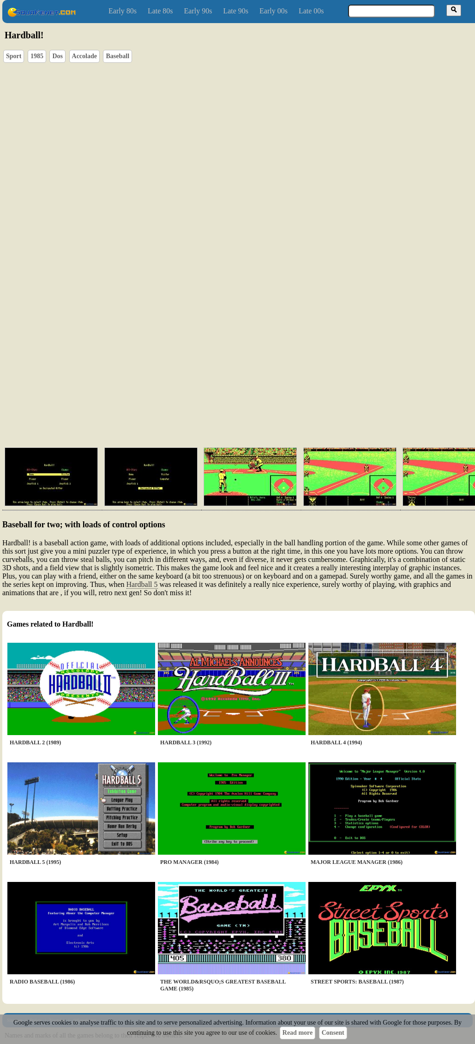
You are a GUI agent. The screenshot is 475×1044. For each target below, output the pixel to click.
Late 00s (311, 11)
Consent (333, 1032)
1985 (36, 56)
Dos (57, 56)
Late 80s (160, 11)
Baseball (117, 56)
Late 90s (235, 11)
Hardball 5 (142, 584)
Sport (13, 56)
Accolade (84, 56)
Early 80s (122, 11)
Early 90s (198, 11)
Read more (298, 1032)
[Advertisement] (220, 369)
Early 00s (273, 11)
